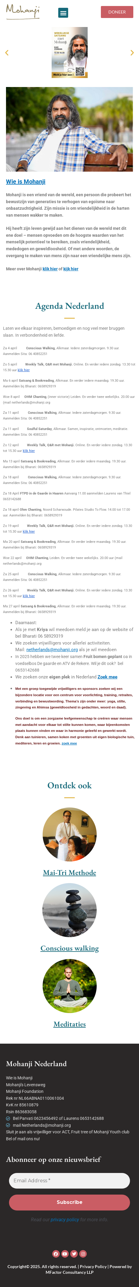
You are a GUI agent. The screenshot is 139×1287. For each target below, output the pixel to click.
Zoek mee (107, 677)
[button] (63, 13)
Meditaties (69, 1024)
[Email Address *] (69, 1181)
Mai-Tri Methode (69, 872)
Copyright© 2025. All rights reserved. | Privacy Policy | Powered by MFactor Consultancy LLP (70, 1269)
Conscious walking (70, 948)
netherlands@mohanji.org (52, 649)
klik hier (50, 268)
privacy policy (65, 1219)
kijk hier (70, 268)
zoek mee (69, 743)
